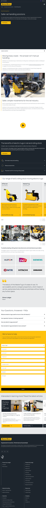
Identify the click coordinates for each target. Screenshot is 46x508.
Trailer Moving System (29, 476)
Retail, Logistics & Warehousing (8, 506)
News (26, 500)
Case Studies (27, 490)
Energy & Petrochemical (7, 504)
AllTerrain (27, 472)
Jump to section (23, 50)
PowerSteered (28, 474)
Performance (4, 466)
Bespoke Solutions (29, 484)
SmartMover (27, 464)
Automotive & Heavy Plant (7, 500)
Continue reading (7, 425)
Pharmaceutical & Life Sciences (8, 502)
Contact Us (27, 502)
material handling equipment (35, 64)
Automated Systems (29, 482)
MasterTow (27, 468)
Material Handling (5, 492)
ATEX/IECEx (27, 480)
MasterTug (27, 466)
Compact (4, 464)
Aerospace (4, 498)
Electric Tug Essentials (6, 490)
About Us (27, 498)
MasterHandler (28, 470)
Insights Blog (27, 492)
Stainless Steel (28, 478)
